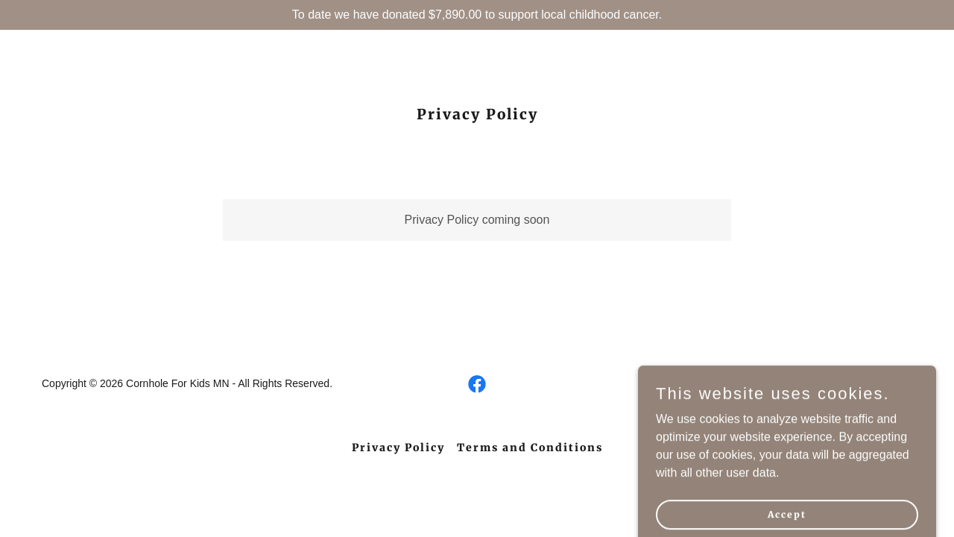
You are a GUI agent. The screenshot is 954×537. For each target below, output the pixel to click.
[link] (477, 384)
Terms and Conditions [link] (530, 447)
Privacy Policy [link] (398, 447)
